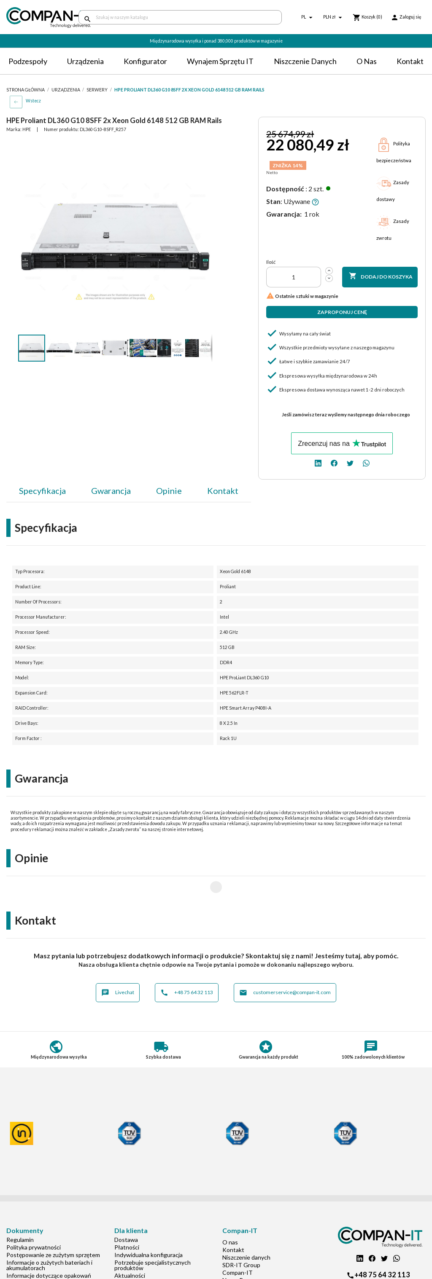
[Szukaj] (180, 17)
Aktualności (129, 1248)
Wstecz (33, 100)
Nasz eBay (235, 1253)
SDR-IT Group (241, 1237)
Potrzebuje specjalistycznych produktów (152, 1238)
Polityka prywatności (33, 1220)
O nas (366, 61)
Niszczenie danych (305, 61)
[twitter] (350, 462)
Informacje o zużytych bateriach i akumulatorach (49, 1238)
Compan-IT (237, 1245)
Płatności (126, 1220)
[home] (36, 17)
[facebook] (334, 462)
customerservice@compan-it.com (285, 966)
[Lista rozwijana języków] (308, 17)
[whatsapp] (366, 462)
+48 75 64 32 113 (186, 966)
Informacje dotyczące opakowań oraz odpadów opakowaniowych (48, 1251)
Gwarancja (111, 490)
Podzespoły (27, 61)
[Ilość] (293, 277)
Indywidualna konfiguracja (148, 1227)
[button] (204, 147)
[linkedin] (318, 462)
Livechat (117, 966)
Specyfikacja (42, 490)
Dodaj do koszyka (381, 276)
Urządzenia (85, 61)
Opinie (169, 490)
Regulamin (20, 1212)
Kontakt (410, 61)
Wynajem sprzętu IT (220, 61)
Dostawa (126, 1212)
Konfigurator (145, 61)
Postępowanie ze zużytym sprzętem (53, 1227)
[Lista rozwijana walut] (333, 17)
